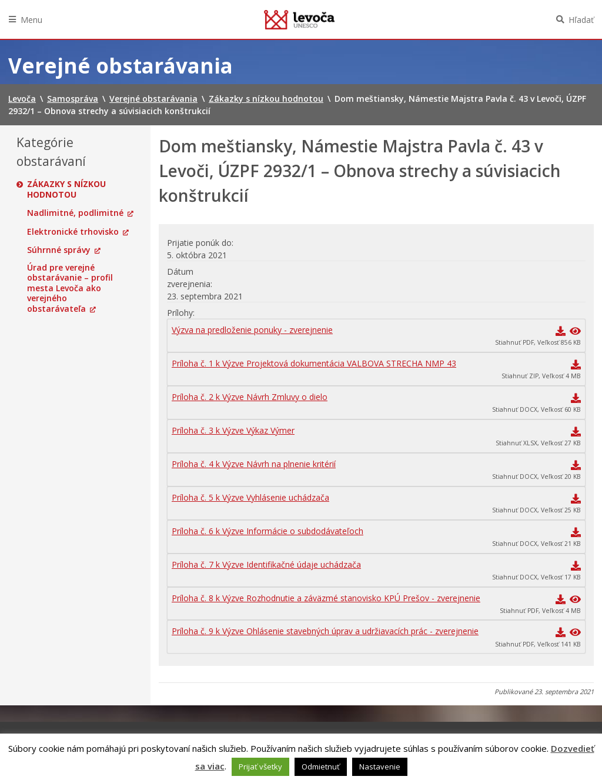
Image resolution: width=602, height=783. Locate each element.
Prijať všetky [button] (260, 766)
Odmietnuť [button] (321, 766)
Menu (31, 19)
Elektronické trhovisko (73, 231)
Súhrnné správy (59, 250)
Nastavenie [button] (379, 766)
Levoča (299, 19)
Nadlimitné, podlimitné (75, 213)
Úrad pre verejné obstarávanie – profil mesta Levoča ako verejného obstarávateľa (70, 288)
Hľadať (581, 19)
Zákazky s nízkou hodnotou (66, 189)
